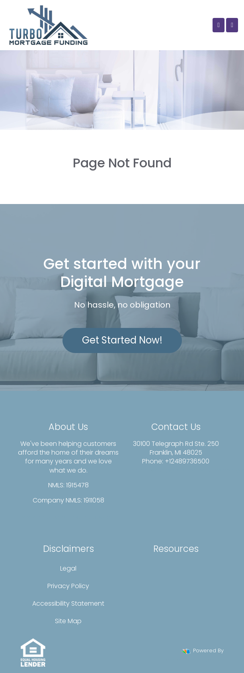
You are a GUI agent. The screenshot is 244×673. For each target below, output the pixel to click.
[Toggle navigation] (232, 25)
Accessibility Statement (68, 603)
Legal (68, 568)
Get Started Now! (122, 340)
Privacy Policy (68, 586)
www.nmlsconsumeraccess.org (68, 517)
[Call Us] (218, 25)
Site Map (68, 621)
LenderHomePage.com (194, 659)
